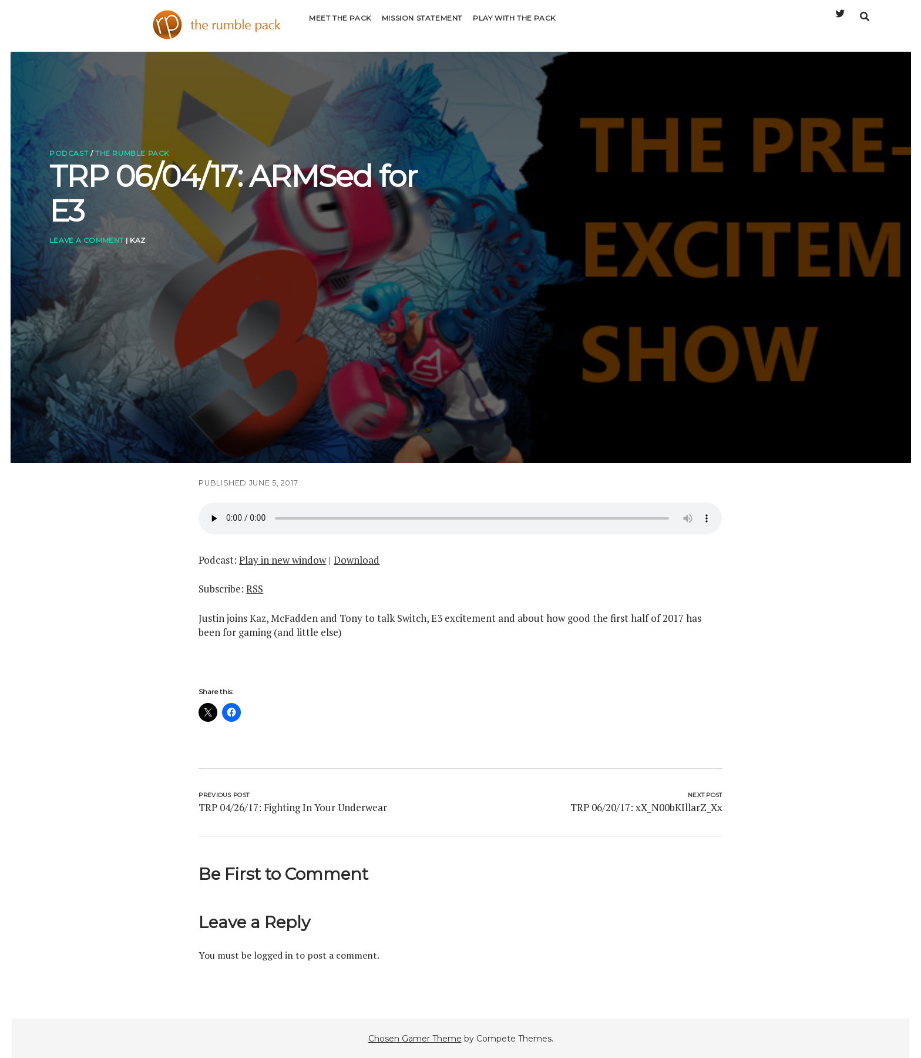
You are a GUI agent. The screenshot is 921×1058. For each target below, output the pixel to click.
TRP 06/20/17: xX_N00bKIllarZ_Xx (646, 807)
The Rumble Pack (132, 153)
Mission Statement (422, 26)
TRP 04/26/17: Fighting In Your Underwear (293, 807)
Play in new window (282, 560)
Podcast (68, 153)
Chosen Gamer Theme (415, 1038)
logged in (273, 955)
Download (356, 560)
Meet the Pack (340, 26)
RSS (254, 588)
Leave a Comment (86, 240)
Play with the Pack (514, 26)
